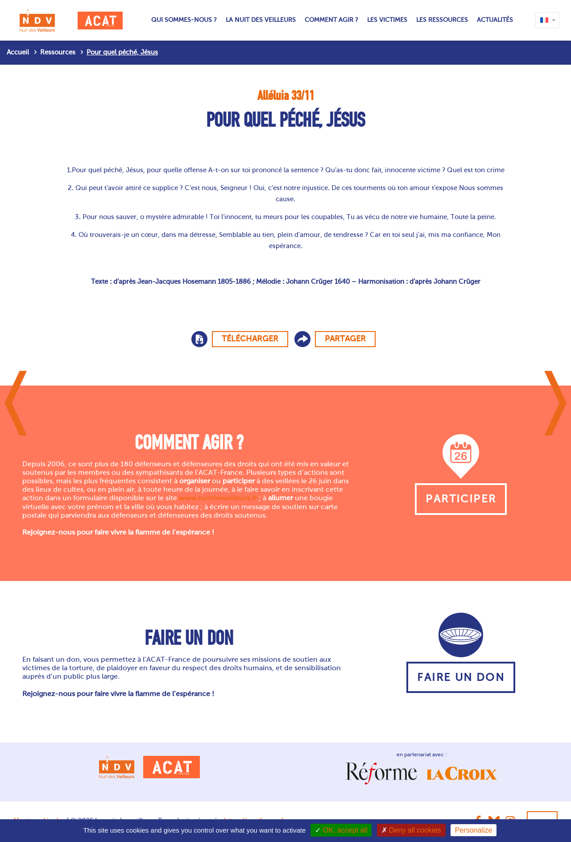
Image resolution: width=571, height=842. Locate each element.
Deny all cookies (411, 830)
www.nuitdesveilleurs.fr (218, 498)
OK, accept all (341, 830)
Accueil (18, 52)
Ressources (57, 52)
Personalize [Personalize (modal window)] (473, 830)
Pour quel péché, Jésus (122, 52)
